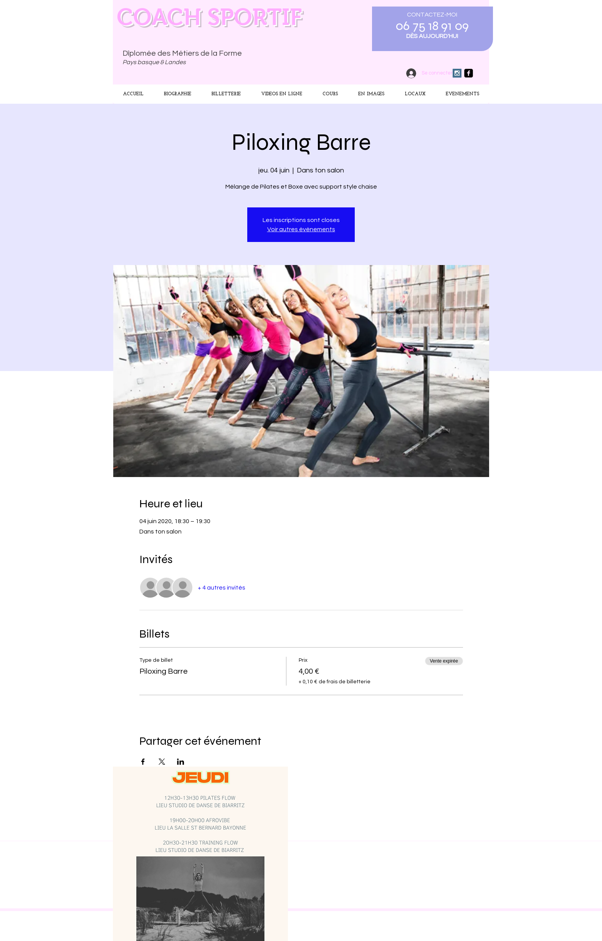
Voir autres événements (301, 229)
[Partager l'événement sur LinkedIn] (180, 762)
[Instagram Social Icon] (457, 73)
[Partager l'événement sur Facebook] (143, 762)
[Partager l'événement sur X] (161, 762)
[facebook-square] (468, 73)
